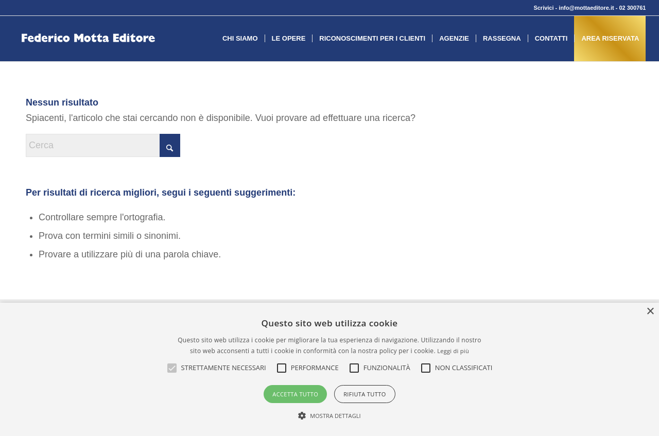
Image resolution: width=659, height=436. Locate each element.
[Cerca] (103, 145)
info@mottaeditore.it (586, 8)
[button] (223, 368)
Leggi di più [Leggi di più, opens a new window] (453, 351)
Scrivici (543, 8)
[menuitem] (240, 38)
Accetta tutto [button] (295, 394)
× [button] (650, 312)
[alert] (329, 369)
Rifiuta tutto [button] (364, 394)
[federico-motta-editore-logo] (88, 54)
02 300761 (632, 8)
